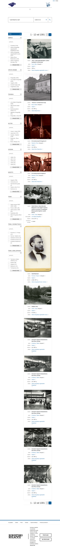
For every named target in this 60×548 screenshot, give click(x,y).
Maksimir (14, 266)
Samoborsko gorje (15, 184)
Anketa (26, 522)
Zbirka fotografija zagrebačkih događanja (14, 49)
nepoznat (14, 133)
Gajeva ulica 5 (15, 187)
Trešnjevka (14, 268)
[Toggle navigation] (30, 9)
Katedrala (14, 213)
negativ (13, 83)
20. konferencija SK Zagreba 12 (39, 141)
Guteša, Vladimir (14, 135)
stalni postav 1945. (15, 210)
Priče (21, 522)
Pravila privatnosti (44, 522)
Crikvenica (14, 182)
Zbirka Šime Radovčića (14, 58)
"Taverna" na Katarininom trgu (39, 102)
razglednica (14, 86)
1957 (12, 159)
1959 (12, 161)
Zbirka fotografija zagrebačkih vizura (15, 54)
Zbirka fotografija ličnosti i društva (39, 281)
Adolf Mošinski (35, 273)
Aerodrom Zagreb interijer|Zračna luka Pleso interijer (39, 340)
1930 (12, 164)
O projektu (10, 522)
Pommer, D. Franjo (15, 233)
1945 (12, 162)
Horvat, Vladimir (15, 236)
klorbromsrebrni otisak (14, 109)
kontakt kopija (15, 84)
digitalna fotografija (15, 113)
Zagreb (13, 180)
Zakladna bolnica (15, 237)
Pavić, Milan (34, 64)
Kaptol (13, 262)
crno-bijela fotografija (15, 80)
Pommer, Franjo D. (36, 275)
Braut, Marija (14, 141)
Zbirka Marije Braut (36, 110)
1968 (12, 157)
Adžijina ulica (35, 306)
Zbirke (16, 522)
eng (57, 0)
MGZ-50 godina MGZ (15, 215)
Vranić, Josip (15, 131)
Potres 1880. (14, 208)
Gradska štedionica (15, 242)
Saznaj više (32, 545)
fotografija (14, 77)
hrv (54, 0)
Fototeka (14, 45)
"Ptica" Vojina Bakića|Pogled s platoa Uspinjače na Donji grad (40, 61)
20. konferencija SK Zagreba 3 (39, 173)
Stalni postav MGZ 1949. (15, 205)
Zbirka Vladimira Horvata (14, 61)
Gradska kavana (15, 239)
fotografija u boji (15, 115)
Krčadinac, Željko (35, 343)
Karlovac (13, 189)
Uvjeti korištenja (33, 522)
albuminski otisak (14, 106)
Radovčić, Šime (14, 139)
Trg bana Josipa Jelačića (14, 259)
